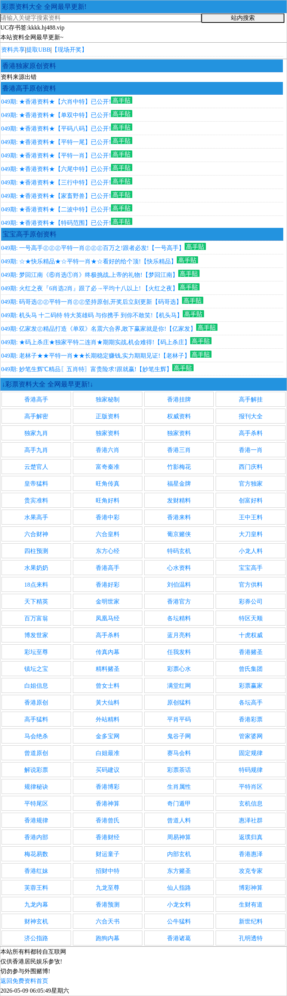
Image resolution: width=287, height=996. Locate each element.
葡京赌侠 (179, 534)
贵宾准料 (36, 500)
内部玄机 (179, 854)
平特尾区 (36, 803)
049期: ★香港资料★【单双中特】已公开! (56, 115)
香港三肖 (179, 450)
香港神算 (108, 803)
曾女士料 (108, 685)
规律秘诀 (36, 786)
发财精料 (179, 500)
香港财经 (108, 837)
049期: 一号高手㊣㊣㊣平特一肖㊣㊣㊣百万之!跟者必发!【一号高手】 (93, 248)
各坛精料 (179, 618)
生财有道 (251, 904)
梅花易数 (36, 854)
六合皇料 (108, 534)
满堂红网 (179, 685)
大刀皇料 (251, 534)
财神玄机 (36, 921)
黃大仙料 (108, 702)
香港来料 (179, 517)
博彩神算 (251, 888)
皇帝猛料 (36, 483)
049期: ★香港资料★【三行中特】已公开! (56, 182)
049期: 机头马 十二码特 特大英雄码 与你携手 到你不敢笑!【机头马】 (92, 315)
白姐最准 (108, 753)
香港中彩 (108, 517)
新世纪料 (251, 921)
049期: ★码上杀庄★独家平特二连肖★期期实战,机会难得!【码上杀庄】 (95, 342)
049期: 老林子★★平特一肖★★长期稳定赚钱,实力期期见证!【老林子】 (95, 355)
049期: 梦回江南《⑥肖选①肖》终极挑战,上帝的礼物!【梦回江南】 (89, 275)
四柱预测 (36, 551)
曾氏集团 (251, 669)
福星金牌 (179, 483)
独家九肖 (36, 433)
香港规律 (36, 820)
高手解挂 (251, 399)
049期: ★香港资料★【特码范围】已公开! (56, 223)
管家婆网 (251, 736)
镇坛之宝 (36, 669)
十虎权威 (251, 635)
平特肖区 (251, 786)
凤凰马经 (108, 618)
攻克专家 (251, 871)
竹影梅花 (179, 467)
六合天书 (108, 921)
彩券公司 (251, 601)
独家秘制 (108, 399)
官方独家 (251, 483)
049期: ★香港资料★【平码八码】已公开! (56, 128)
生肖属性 (179, 786)
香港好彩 (108, 584)
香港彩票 (251, 719)
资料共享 (13, 49)
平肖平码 (179, 719)
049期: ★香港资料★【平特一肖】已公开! (56, 155)
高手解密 (36, 416)
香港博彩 (108, 786)
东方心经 (108, 551)
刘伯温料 (179, 584)
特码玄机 (179, 551)
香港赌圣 (251, 652)
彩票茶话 (179, 770)
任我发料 (179, 652)
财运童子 (108, 854)
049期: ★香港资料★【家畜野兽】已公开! (56, 196)
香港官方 (179, 601)
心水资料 (179, 568)
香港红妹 (36, 871)
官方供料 (251, 584)
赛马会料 (179, 753)
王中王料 (251, 517)
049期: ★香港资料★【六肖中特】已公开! (56, 101)
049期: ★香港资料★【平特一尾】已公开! (56, 142)
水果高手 (36, 517)
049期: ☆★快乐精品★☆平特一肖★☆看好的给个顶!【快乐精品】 (89, 261)
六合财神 (36, 534)
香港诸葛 (179, 938)
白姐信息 (36, 685)
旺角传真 (108, 483)
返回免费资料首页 (24, 981)
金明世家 (108, 601)
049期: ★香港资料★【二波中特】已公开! (56, 209)
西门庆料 (251, 467)
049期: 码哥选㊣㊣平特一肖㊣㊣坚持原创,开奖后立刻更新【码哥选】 (91, 302)
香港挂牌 (179, 399)
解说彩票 (36, 770)
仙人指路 (179, 888)
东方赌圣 (179, 871)
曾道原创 (36, 753)
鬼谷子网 (179, 736)
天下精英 (36, 601)
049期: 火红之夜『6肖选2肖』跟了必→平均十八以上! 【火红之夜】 (89, 288)
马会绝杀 (36, 736)
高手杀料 (251, 433)
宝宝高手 (251, 568)
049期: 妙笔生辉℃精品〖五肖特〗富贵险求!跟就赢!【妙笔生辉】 (86, 369)
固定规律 (251, 753)
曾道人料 (179, 820)
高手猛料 (36, 719)
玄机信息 (251, 803)
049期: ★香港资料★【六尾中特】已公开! (56, 169)
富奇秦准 (108, 467)
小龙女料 (179, 904)
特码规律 (251, 770)
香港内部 (36, 837)
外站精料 (108, 719)
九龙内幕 (36, 904)
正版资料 (108, 416)
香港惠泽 (251, 854)
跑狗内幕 (108, 938)
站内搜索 (243, 18)
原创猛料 (179, 702)
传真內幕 (108, 652)
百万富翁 (36, 618)
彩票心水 (179, 669)
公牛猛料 (179, 921)
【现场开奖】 (69, 49)
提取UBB (38, 49)
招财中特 (108, 871)
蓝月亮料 (179, 635)
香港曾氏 (108, 820)
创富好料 (251, 500)
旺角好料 (108, 500)
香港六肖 (108, 450)
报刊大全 (251, 416)
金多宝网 (108, 736)
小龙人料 (251, 551)
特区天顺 (251, 618)
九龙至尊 (108, 888)
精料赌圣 (108, 669)
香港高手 (36, 399)
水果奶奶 (36, 568)
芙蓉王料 (36, 888)
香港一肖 (251, 450)
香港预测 (108, 904)
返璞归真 (251, 837)
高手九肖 (36, 450)
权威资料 (179, 416)
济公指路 (36, 938)
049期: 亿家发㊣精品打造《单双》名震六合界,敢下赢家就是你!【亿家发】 (98, 329)
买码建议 (108, 770)
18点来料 (36, 584)
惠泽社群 (251, 820)
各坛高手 (251, 702)
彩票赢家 (251, 685)
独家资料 (108, 433)
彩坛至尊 (36, 652)
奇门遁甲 (179, 803)
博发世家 (36, 635)
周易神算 (179, 837)
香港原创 (36, 702)
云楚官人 (36, 467)
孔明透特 (251, 938)
